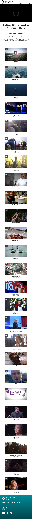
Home (7, 45)
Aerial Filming (5, 508)
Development (5, 509)
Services (4, 506)
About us (24, 506)
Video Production (5, 507)
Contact (18, 506)
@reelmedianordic (17, 516)
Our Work (10, 45)
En (21, 3)
